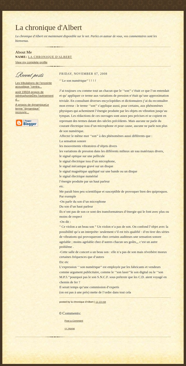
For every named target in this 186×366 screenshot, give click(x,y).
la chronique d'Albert (50, 57)
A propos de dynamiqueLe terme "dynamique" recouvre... (32, 108)
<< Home (70, 328)
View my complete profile (31, 62)
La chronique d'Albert (48, 27)
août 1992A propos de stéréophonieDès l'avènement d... (34, 95)
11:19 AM (100, 301)
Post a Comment (74, 320)
